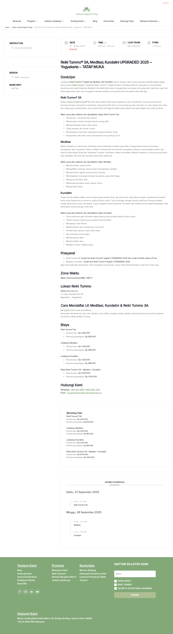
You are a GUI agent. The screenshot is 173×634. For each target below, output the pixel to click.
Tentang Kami (77, 21)
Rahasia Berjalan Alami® (64, 576)
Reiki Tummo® (59, 573)
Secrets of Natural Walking (133, 588)
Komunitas (109, 21)
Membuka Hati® (60, 570)
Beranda (17, 21)
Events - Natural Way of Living (22, 27)
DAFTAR (15, 88)
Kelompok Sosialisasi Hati (93, 573)
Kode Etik (22, 583)
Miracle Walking (88, 570)
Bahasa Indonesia (148, 21)
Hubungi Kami (127, 21)
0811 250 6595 (77, 390)
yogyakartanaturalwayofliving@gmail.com (84, 393)
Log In (166, 3)
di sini (66, 310)
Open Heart (122, 580)
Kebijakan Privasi (26, 580)
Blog (95, 21)
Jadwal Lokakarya (52, 21)
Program (31, 21)
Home (7, 27)
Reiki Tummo (78, 85)
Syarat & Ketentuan (27, 576)
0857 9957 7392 (93, 390)
